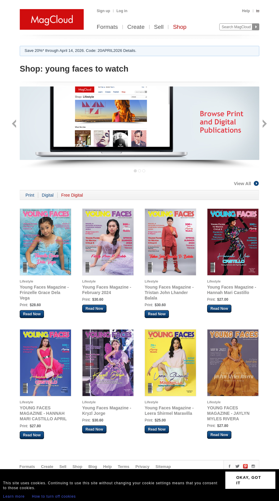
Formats (107, 27)
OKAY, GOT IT (248, 480)
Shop (179, 27)
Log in (121, 11)
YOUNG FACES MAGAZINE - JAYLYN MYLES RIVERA (228, 413)
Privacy (143, 466)
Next (264, 124)
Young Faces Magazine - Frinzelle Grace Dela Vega (44, 292)
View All (246, 183)
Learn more (14, 496)
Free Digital (72, 195)
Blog (92, 466)
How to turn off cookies (54, 496)
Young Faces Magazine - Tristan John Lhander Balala (169, 292)
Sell (159, 27)
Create (136, 27)
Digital (48, 195)
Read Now (32, 314)
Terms (123, 466)
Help (246, 11)
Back (15, 124)
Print (29, 195)
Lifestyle (26, 281)
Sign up (103, 11)
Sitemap (163, 466)
